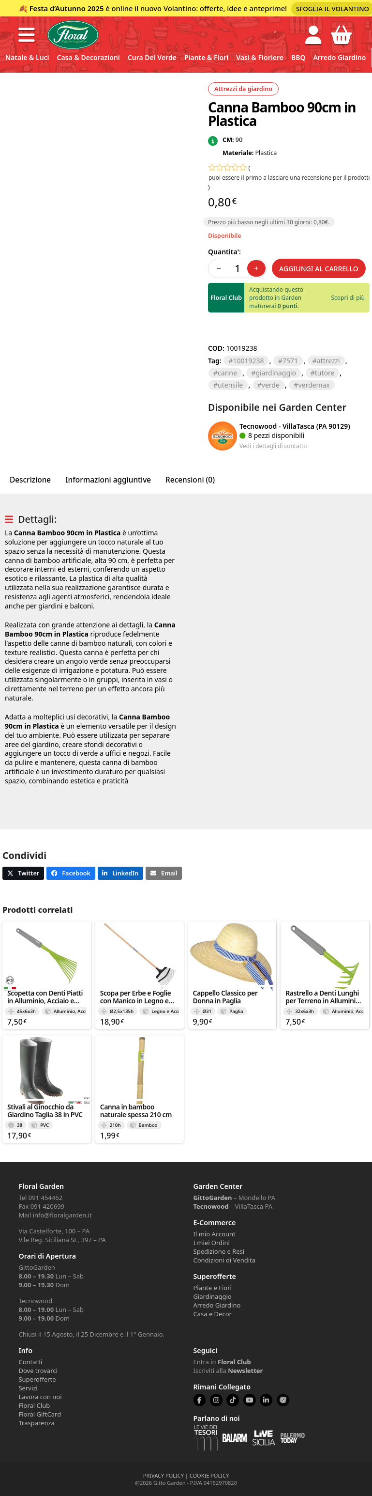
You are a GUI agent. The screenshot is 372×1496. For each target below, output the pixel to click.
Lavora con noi (39, 1396)
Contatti (30, 1361)
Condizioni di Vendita (224, 1260)
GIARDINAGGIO (275, 372)
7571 (290, 360)
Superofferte (37, 1379)
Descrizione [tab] (30, 480)
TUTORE (325, 372)
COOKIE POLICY (209, 1475)
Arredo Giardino (339, 57)
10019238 (248, 360)
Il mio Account (214, 1234)
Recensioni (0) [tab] (190, 480)
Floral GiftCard (39, 1414)
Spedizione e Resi (219, 1251)
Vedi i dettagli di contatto (273, 446)
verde (271, 385)
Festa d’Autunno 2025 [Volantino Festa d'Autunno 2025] (67, 8)
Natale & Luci (27, 57)
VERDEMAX (313, 385)
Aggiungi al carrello (318, 268)
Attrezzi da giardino (243, 89)
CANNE (227, 372)
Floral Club (34, 1405)
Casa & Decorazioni (88, 57)
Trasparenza (36, 1422)
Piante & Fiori (206, 57)
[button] (26, 35)
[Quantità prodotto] (237, 268)
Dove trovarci (37, 1370)
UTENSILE (230, 385)
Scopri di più (348, 298)
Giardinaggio (212, 1296)
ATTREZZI (328, 360)
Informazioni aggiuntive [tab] (108, 480)
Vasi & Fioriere (259, 57)
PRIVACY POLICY (163, 1475)
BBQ (298, 57)
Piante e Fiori (212, 1287)
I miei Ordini (211, 1242)
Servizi (27, 1388)
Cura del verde (152, 57)
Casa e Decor (212, 1313)
